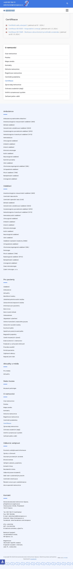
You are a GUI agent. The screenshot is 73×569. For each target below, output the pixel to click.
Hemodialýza (7, 137)
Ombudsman (7, 315)
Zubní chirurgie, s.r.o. (10, 269)
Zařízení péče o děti (12, 96)
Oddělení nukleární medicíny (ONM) (15, 241)
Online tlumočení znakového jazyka (15, 322)
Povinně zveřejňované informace (14, 450)
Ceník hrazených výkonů (11, 337)
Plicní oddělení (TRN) (10, 172)
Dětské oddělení (9, 125)
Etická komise (8, 460)
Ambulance (7, 290)
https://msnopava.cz (17, 518)
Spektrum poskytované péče (13, 331)
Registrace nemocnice (13, 73)
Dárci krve (6, 309)
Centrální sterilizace (10, 479)
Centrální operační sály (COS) (13, 199)
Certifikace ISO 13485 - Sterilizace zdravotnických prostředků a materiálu (34, 32)
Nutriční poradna (9, 160)
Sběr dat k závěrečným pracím (13, 475)
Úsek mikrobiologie (9, 266)
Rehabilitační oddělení (11, 176)
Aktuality (6, 293)
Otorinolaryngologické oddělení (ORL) (16, 166)
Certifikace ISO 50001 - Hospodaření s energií (24, 29)
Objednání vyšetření (10, 318)
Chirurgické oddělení (10, 141)
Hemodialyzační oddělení (12, 215)
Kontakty (8, 65)
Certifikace (9, 81)
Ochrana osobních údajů (14, 88)
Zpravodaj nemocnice (13, 85)
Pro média (6, 371)
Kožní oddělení (8, 153)
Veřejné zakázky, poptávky (12, 463)
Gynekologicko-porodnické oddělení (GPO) (18, 131)
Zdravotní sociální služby (12, 325)
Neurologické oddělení (11, 157)
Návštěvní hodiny (9, 296)
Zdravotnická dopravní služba (13, 303)
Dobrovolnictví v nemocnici (12, 341)
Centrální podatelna (12, 77)
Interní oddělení (8, 147)
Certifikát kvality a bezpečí (18, 25)
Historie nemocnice (12, 69)
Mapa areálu (9, 61)
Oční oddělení (8, 163)
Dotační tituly (8, 466)
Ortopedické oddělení (10, 169)
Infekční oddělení (9, 144)
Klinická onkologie (9, 150)
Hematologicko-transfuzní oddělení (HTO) (17, 134)
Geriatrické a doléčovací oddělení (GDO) (17, 128)
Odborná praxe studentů (11, 472)
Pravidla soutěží (8, 347)
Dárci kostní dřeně (9, 312)
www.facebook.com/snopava (21, 520)
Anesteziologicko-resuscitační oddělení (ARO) (19, 122)
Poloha (7, 57)
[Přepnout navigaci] (53, 10)
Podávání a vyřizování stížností (14, 344)
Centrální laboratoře (10, 196)
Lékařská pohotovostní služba (13, 299)
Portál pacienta (8, 350)
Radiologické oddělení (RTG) (13, 257)
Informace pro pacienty (11, 306)
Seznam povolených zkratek (13, 456)
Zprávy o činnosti (9, 453)
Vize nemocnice (11, 54)
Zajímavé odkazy (9, 353)
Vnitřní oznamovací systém (15, 92)
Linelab (65, 558)
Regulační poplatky (9, 334)
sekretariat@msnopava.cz (13, 5)
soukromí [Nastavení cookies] (33, 559)
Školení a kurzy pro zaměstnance (14, 482)
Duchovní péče (8, 328)
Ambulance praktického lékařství (14, 118)
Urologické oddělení (10, 179)
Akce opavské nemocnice (12, 485)
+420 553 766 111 (9, 2)
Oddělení (6, 287)
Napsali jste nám (9, 357)
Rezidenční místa (9, 469)
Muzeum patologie (9, 388)
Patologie (6, 250)
